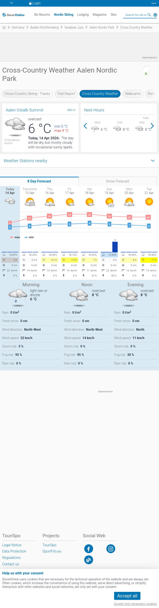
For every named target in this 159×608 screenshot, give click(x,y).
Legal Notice (11, 545)
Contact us (10, 564)
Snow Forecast (117, 181)
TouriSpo (49, 545)
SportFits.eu (51, 551)
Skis (114, 15)
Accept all (127, 595)
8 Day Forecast (39, 181)
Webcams (133, 94)
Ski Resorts (42, 15)
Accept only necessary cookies (135, 604)
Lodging (83, 15)
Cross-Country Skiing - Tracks (27, 94)
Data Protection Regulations (14, 554)
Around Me (155, 15)
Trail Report (66, 94)
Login (36, 3)
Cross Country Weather (100, 94)
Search (149, 15)
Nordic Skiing (63, 15)
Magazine (100, 15)
